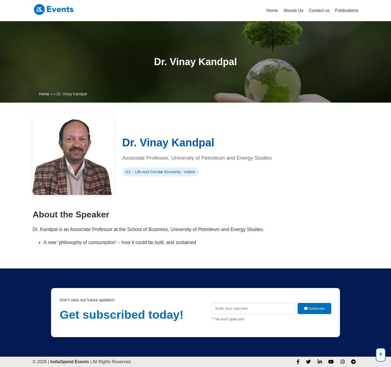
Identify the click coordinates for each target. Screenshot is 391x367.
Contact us (319, 10)
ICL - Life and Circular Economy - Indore (160, 172)
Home (272, 10)
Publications (346, 10)
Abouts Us (293, 10)
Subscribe (314, 308)
